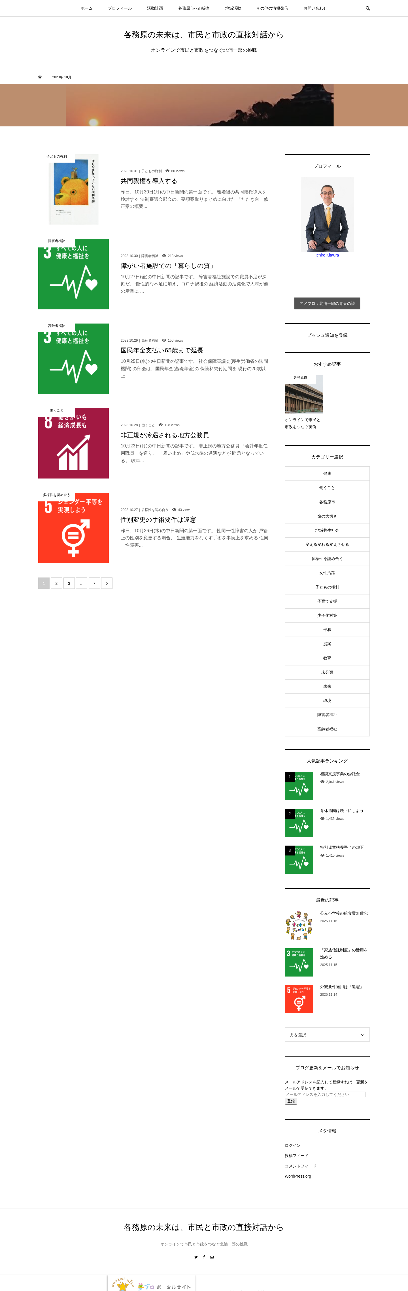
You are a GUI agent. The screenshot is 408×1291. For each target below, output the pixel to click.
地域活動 (233, 8)
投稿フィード (297, 1155)
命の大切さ (327, 516)
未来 (327, 686)
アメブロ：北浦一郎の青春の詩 (327, 303)
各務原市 (327, 502)
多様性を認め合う (327, 558)
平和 (327, 629)
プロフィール (120, 8)
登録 (291, 1101)
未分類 (327, 672)
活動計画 (155, 8)
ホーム (87, 8)
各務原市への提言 (194, 8)
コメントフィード (300, 1166)
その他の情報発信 (272, 8)
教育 (327, 658)
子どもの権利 (327, 587)
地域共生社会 (327, 530)
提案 (327, 643)
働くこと (327, 487)
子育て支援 (327, 601)
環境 (327, 700)
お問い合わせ (315, 8)
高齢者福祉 (327, 729)
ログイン (293, 1145)
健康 (327, 473)
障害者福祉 (327, 714)
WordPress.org (298, 1176)
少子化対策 (327, 615)
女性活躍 (327, 572)
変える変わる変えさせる (327, 544)
